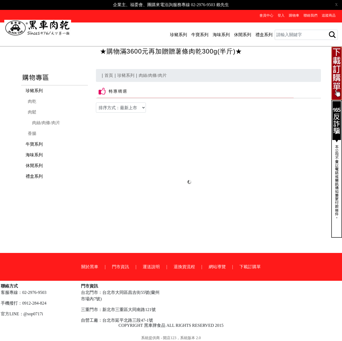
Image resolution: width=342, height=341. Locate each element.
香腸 (32, 133)
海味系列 (221, 34)
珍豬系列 (178, 34)
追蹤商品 (329, 15)
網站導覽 (217, 266)
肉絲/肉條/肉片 (46, 122)
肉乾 (32, 101)
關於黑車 (89, 266)
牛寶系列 (199, 34)
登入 (281, 15)
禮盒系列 (264, 34)
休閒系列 (242, 34)
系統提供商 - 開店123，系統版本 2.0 (171, 338)
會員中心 (266, 15)
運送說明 (151, 266)
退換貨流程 (184, 266)
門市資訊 (120, 266)
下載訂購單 (250, 266)
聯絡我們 (310, 15)
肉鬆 (32, 112)
